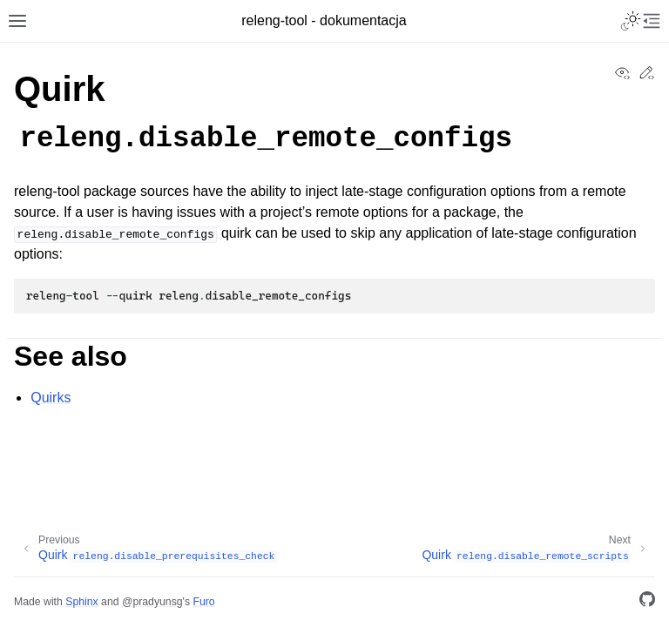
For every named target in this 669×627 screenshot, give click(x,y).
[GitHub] (647, 602)
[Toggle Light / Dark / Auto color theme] (630, 20)
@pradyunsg (152, 602)
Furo (203, 602)
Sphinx (81, 602)
